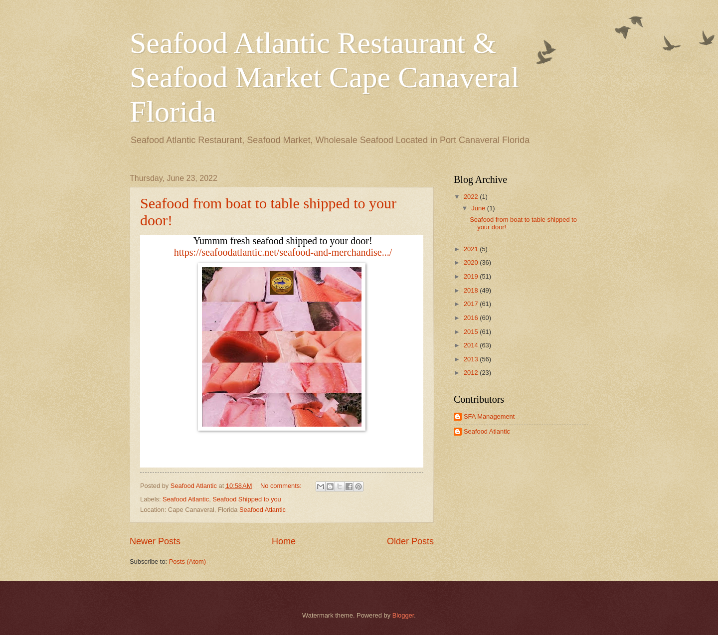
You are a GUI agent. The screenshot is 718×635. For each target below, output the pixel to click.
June (479, 208)
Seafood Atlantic (186, 499)
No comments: (282, 485)
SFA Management (489, 416)
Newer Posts (155, 541)
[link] (283, 252)
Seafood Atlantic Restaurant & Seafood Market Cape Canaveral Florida (324, 77)
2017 (472, 304)
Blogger (403, 615)
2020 (472, 262)
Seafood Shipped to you (246, 499)
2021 (472, 249)
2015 (472, 331)
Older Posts (410, 541)
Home (284, 541)
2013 (472, 359)
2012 (472, 372)
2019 (472, 276)
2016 (472, 317)
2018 (472, 290)
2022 (472, 196)
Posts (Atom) (187, 561)
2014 (472, 345)
